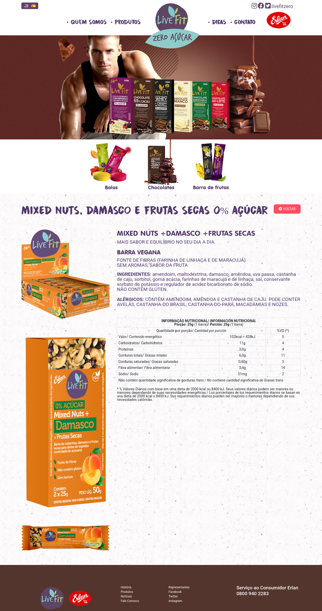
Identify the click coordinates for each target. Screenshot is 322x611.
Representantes (179, 587)
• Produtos (126, 22)
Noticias (126, 596)
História (126, 587)
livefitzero (282, 6)
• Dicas (217, 22)
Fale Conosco (130, 601)
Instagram (175, 601)
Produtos (127, 592)
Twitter (173, 596)
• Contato (242, 22)
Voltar (287, 209)
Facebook (175, 592)
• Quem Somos (87, 22)
